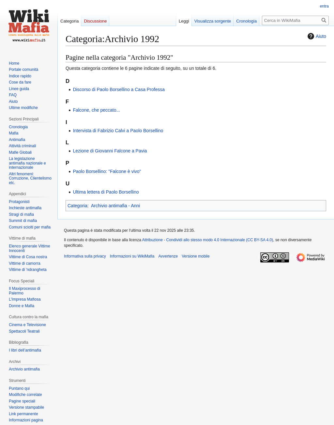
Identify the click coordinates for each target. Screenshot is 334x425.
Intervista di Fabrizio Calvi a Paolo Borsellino (118, 130)
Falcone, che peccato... (96, 110)
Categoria (77, 205)
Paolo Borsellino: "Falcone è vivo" (107, 171)
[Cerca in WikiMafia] (295, 20)
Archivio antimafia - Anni (115, 205)
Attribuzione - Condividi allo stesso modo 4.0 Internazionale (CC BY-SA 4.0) (207, 240)
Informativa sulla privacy (85, 256)
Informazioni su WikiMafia (132, 256)
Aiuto (316, 36)
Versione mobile (195, 256)
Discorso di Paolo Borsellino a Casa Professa (119, 89)
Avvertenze (168, 256)
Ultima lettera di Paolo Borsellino (106, 192)
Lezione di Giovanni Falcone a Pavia (110, 150)
